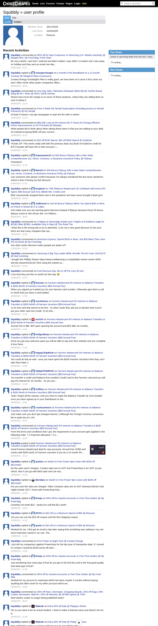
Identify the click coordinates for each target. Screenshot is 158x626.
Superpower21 (43, 155)
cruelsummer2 (43, 407)
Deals (35, 3)
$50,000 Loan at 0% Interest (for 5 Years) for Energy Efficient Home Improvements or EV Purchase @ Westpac (55, 124)
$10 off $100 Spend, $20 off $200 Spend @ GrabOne (64, 140)
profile (8, 21)
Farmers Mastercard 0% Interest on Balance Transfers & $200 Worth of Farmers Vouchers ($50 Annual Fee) (56, 427)
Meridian (40, 480)
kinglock (40, 188)
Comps (60, 3)
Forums (50, 3)
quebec (39, 461)
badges (18, 21)
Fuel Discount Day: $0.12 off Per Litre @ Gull (60, 271)
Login (77, 3)
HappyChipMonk (44, 352)
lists (14, 17)
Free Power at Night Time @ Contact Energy (60, 541)
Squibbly (16, 55)
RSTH (38, 513)
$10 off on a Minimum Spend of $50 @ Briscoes (70, 513)
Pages (69, 3)
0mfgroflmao (42, 334)
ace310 (39, 319)
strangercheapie (44, 72)
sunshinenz (41, 301)
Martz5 (39, 170)
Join (84, 3)
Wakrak (39, 606)
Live (42, 3)
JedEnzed (40, 203)
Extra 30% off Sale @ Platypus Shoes (66, 606)
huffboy (39, 389)
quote (38, 525)
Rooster (39, 282)
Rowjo (38, 498)
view (7, 17)
